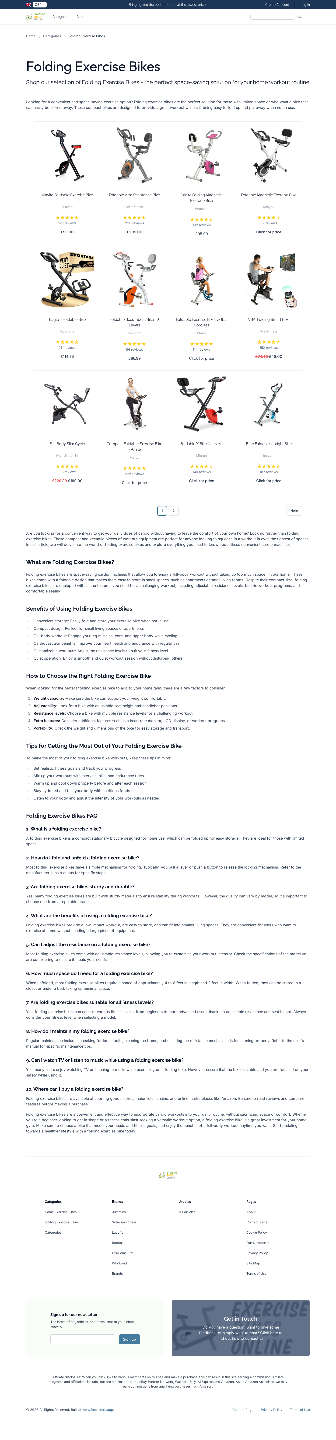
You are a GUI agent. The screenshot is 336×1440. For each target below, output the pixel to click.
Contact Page (256, 1222)
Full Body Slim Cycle (67, 444)
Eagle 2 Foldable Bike (67, 319)
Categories (60, 17)
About (251, 1212)
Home (30, 36)
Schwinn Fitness (124, 1222)
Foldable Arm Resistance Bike (134, 195)
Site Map (253, 1263)
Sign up (129, 1339)
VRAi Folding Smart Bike (268, 319)
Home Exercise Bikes (61, 1212)
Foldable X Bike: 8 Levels (201, 444)
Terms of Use (256, 1273)
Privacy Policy (257, 1253)
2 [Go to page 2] (174, 511)
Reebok (118, 1243)
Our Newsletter (258, 1243)
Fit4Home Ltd (122, 1253)
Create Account (277, 5)
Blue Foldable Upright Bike (269, 444)
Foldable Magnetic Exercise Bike (268, 195)
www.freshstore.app (97, 1410)
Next (294, 511)
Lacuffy (117, 1232)
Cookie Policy (256, 1232)
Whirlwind (119, 1263)
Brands (82, 17)
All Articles (187, 1212)
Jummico (119, 1212)
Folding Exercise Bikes (62, 1222)
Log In (305, 5)
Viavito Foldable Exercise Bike (67, 195)
